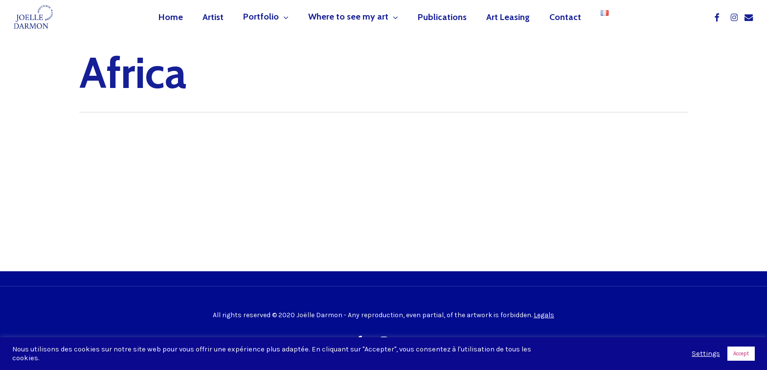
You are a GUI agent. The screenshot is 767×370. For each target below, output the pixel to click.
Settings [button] (706, 353)
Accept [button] (741, 353)
